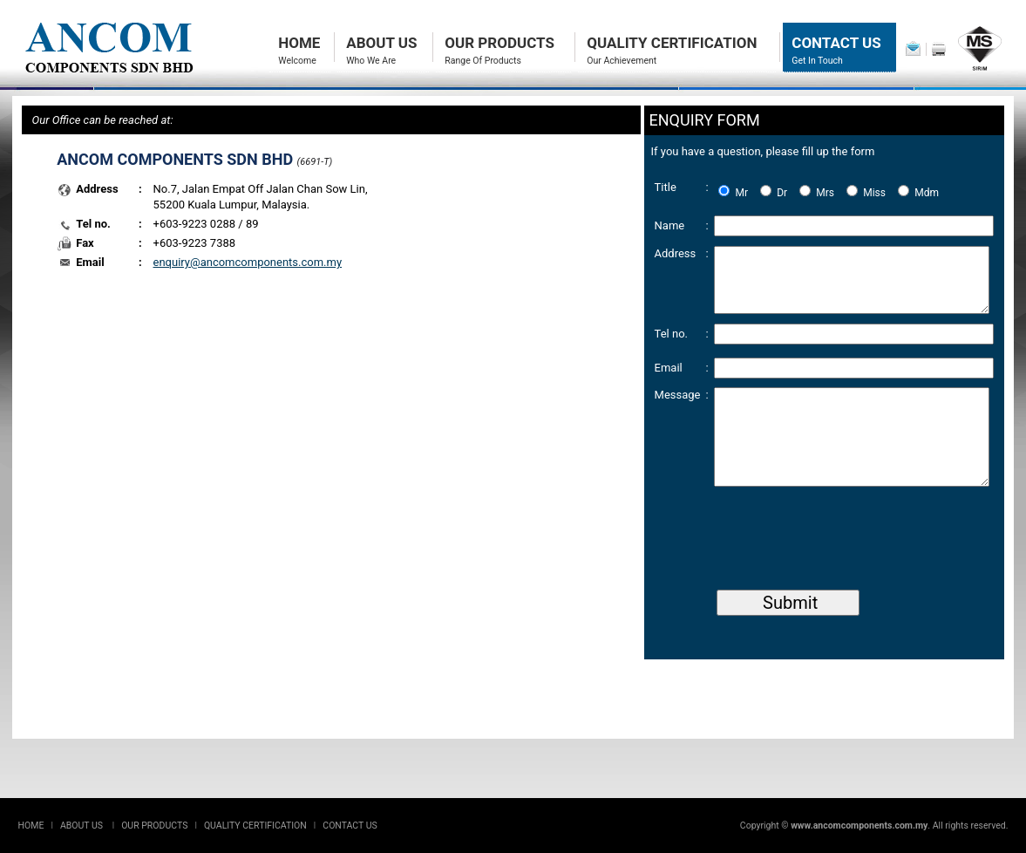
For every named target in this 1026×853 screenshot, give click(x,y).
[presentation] (846, 548)
